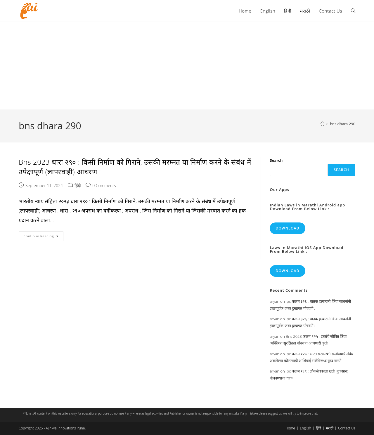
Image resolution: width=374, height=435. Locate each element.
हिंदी (78, 185)
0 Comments (104, 185)
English (305, 428)
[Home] (322, 123)
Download (287, 228)
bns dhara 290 (342, 123)
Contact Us (346, 428)
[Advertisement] (187, 66)
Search (276, 160)
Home (290, 428)
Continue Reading (43, 237)
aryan (274, 301)
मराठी (329, 428)
